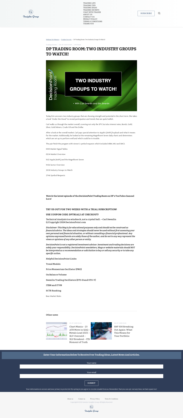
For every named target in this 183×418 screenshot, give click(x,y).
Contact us (89, 17)
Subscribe (146, 13)
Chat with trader (92, 12)
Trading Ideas (90, 8)
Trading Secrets (91, 10)
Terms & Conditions (92, 21)
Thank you (88, 24)
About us (88, 14)
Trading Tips (89, 5)
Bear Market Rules (53, 296)
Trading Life (89, 3)
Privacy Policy (90, 19)
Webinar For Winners (52, 39)
